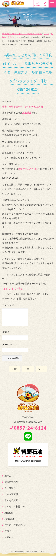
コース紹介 (10, 488)
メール (7, 344)
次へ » (41, 369)
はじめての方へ (12, 482)
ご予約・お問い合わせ (15, 525)
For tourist (9, 519)
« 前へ (15, 369)
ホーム (7, 476)
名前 (6, 332)
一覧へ (28, 369)
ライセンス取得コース (15, 506)
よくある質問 (11, 500)
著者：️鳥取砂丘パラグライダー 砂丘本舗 (22, 106)
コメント (8, 305)
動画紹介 (8, 512)
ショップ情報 (11, 494)
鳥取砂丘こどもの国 (28, 168)
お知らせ (8, 537)
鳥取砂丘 (26, 112)
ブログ (7, 531)
